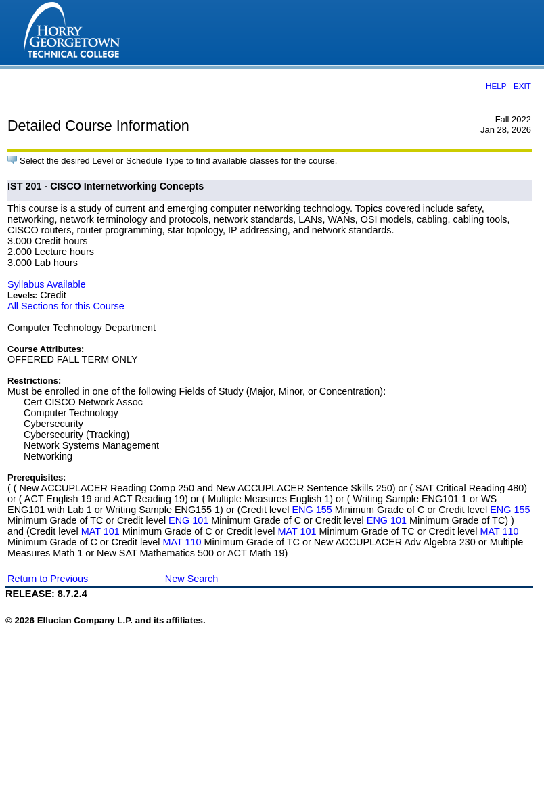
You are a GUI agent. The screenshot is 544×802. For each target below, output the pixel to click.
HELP (496, 85)
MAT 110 (499, 531)
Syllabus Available (46, 284)
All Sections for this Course (65, 305)
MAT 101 (100, 531)
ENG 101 (188, 520)
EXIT (522, 85)
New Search (191, 578)
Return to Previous (47, 578)
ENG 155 (312, 509)
